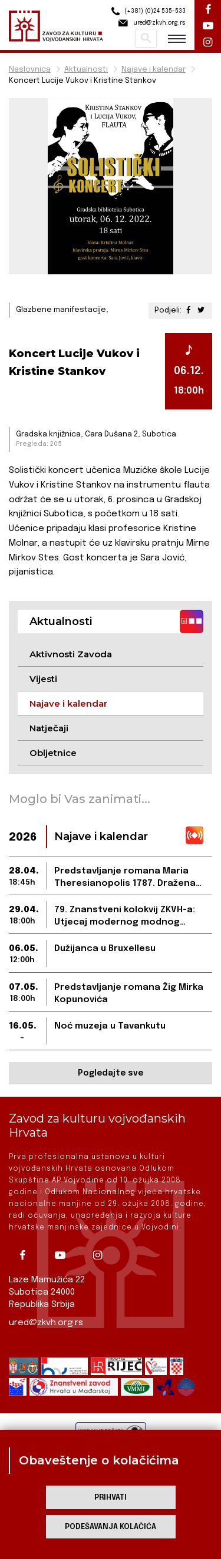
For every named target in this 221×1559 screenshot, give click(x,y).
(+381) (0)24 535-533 (147, 11)
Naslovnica (30, 69)
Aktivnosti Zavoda (70, 654)
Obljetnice (53, 752)
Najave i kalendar (153, 69)
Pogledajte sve (110, 1073)
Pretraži (146, 38)
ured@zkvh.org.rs (46, 1323)
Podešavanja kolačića (110, 1527)
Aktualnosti (86, 69)
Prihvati (110, 1497)
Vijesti (43, 678)
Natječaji (48, 728)
